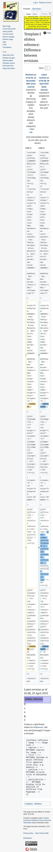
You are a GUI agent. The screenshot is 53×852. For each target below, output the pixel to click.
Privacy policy (28, 833)
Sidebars (38, 804)
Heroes (36, 18)
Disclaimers (27, 838)
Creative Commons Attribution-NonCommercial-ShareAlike (37, 820)
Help (47, 33)
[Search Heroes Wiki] (46, 14)
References (38, 727)
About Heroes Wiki (41, 833)
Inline (41, 68)
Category (29, 804)
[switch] (47, 68)
